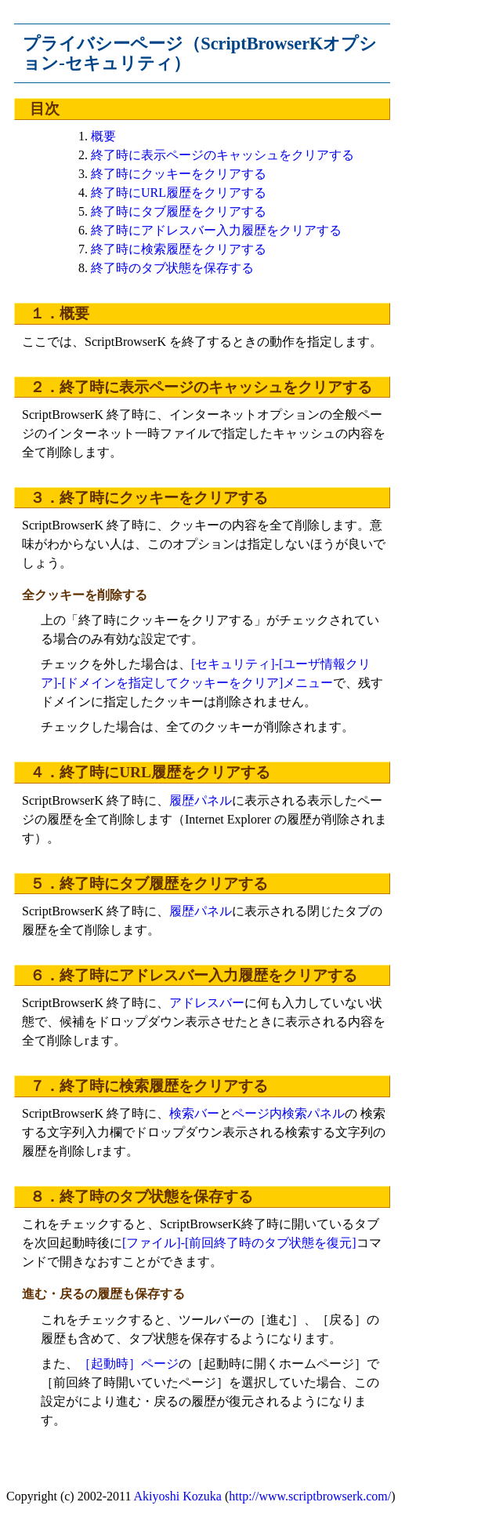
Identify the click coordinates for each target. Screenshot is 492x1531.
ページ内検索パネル (288, 1113)
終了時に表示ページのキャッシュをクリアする (222, 155)
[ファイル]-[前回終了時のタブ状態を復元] (239, 1242)
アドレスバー (206, 1002)
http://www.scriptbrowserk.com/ (310, 1496)
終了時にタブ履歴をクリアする (178, 211)
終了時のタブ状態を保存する (172, 268)
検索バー (194, 1113)
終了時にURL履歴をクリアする (178, 192)
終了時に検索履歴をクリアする (178, 249)
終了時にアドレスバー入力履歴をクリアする (216, 230)
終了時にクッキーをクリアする (178, 173)
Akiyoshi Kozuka (178, 1496)
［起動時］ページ (128, 1363)
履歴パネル (200, 800)
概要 (103, 136)
